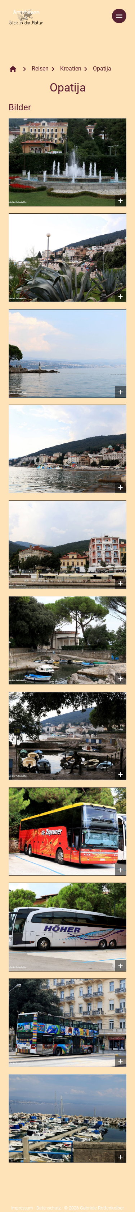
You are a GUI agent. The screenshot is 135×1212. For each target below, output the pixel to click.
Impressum (22, 1208)
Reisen (40, 68)
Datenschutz (48, 1208)
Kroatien (70, 68)
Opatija (102, 68)
